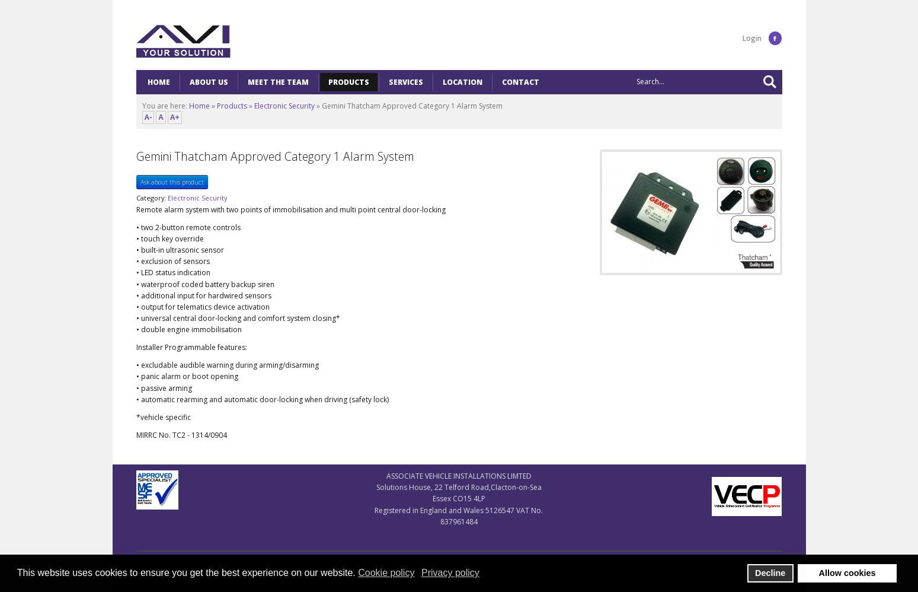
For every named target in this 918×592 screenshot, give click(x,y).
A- (148, 117)
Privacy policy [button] (450, 573)
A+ (175, 117)
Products (232, 106)
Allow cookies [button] (847, 573)
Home (199, 106)
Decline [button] (770, 573)
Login (752, 38)
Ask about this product (172, 182)
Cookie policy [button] (386, 573)
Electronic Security (284, 106)
